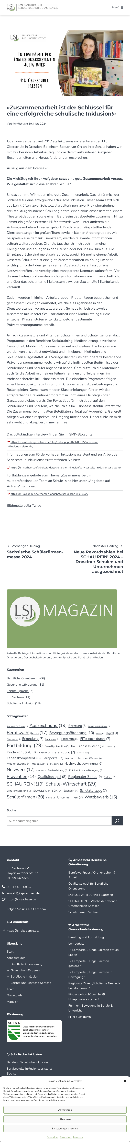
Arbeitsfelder (16, 958)
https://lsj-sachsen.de (21, 899)
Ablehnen (65, 1119)
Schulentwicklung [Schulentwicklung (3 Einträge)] (19, 791)
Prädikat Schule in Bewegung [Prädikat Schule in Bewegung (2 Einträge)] (86, 770)
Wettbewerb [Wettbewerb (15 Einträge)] (100, 797)
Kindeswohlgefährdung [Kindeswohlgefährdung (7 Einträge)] (54, 752)
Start (10, 951)
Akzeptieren (65, 1110)
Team (10, 989)
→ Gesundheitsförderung (24, 970)
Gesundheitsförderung (22, 685)
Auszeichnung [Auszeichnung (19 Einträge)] (48, 725)
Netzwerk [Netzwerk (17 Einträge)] (21, 769)
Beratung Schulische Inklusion (27, 1062)
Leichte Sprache (18, 691)
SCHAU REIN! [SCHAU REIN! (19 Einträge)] (25, 784)
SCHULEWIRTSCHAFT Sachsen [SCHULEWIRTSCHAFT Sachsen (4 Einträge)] (55, 790)
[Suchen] (117, 820)
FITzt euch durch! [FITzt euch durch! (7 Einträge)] (95, 739)
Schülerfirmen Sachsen (84, 912)
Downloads (15, 995)
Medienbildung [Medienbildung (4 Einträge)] (18, 763)
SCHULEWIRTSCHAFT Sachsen (90, 895)
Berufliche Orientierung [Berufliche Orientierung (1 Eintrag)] (99, 726)
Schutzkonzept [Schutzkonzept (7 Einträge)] (93, 790)
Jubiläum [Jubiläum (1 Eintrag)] (110, 746)
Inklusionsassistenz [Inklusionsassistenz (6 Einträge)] (87, 746)
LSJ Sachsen (15, 697)
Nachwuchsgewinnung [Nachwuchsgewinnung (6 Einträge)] (83, 763)
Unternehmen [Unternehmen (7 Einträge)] (70, 797)
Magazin (12, 1002)
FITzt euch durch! (79, 1017)
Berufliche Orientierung (22, 678)
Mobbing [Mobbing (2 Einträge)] (56, 764)
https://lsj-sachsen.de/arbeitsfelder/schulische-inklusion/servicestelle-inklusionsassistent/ (65, 467)
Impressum (78, 1137)
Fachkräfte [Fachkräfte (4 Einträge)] (70, 739)
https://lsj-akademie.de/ (23, 931)
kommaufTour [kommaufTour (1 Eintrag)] (83, 752)
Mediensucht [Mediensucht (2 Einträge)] (40, 764)
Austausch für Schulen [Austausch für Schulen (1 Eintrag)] (17, 726)
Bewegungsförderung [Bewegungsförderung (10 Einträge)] (71, 733)
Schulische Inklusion (20, 703)
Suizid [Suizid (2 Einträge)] (51, 798)
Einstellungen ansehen (65, 1128)
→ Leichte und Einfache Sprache (29, 983)
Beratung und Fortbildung (86, 937)
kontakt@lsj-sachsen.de (23, 893)
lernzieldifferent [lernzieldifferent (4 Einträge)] (90, 758)
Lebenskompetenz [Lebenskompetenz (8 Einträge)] (24, 758)
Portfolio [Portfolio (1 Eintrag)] (41, 770)
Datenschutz (52, 1137)
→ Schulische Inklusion (22, 976)
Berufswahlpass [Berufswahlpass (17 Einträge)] (27, 732)
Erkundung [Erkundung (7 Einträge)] (32, 739)
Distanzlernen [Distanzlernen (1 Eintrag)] (13, 739)
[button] (125, 1081)
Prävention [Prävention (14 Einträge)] (21, 776)
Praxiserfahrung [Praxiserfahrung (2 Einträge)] (58, 770)
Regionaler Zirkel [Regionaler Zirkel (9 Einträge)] (85, 777)
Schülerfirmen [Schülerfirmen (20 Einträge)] (26, 797)
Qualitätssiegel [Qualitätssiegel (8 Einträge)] (52, 777)
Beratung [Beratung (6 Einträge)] (77, 725)
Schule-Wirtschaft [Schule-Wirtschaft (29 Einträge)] (71, 784)
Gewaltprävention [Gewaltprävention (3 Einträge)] (57, 746)
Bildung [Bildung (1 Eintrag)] (100, 733)
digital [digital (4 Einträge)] (112, 733)
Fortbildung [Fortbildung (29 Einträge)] (25, 745)
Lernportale (76, 944)
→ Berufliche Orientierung (24, 964)
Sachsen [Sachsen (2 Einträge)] (109, 777)
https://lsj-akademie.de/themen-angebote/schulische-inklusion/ (49, 494)
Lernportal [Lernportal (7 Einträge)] (52, 758)
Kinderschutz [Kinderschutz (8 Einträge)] (20, 752)
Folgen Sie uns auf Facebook (26, 909)
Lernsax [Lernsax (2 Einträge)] (70, 758)
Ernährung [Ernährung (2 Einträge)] (52, 739)
